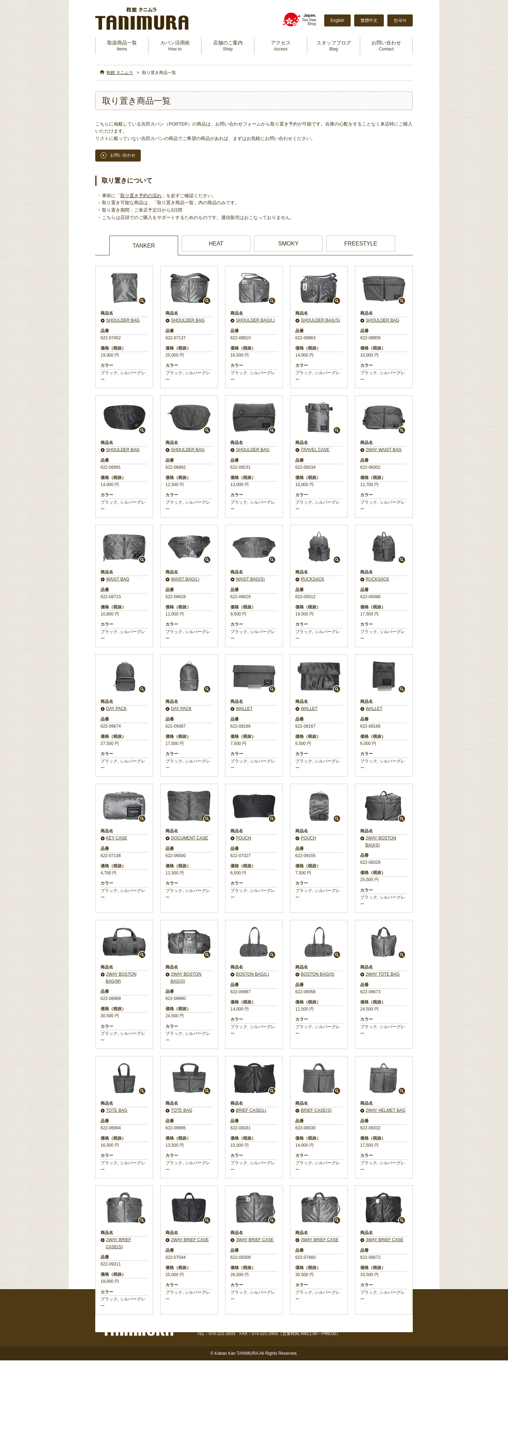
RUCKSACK (313, 579)
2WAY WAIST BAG (384, 449)
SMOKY (288, 244)
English (337, 20)
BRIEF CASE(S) (316, 1110)
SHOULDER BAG (123, 320)
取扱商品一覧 (122, 45)
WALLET (244, 708)
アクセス (281, 45)
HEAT (216, 244)
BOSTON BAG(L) (252, 974)
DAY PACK (116, 708)
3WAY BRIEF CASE (255, 1239)
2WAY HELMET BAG (386, 1110)
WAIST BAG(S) (250, 579)
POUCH (243, 838)
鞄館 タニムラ (120, 72)
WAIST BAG (117, 579)
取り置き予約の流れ (142, 195)
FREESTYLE (360, 244)
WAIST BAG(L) (185, 579)
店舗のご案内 (228, 45)
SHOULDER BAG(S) (320, 320)
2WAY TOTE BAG (383, 974)
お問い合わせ (386, 45)
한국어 (400, 20)
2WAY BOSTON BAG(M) (120, 977)
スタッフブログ (333, 45)
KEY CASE (116, 838)
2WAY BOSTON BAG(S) (380, 841)
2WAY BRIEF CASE (190, 1239)
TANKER (144, 246)
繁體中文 (369, 20)
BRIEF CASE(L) (251, 1110)
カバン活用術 (175, 45)
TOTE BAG (116, 1110)
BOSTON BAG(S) (317, 974)
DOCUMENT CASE (189, 838)
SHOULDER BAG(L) (255, 320)
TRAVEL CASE (315, 449)
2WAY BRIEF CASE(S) (118, 1243)
